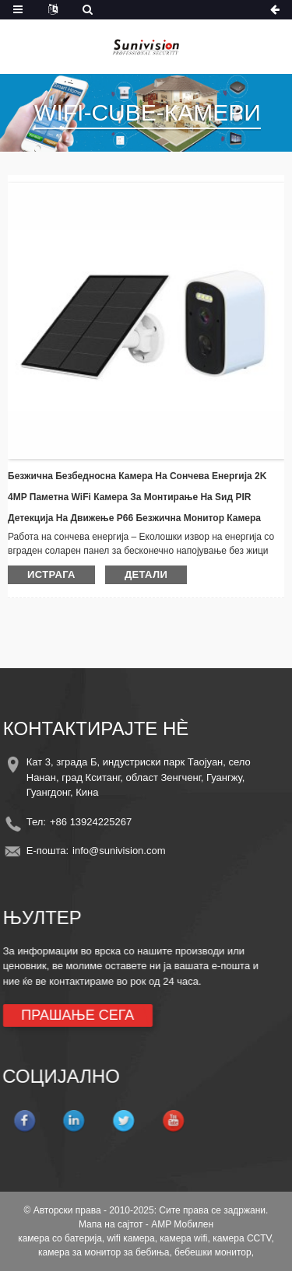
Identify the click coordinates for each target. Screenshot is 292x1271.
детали (146, 574)
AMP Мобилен (182, 1224)
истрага (51, 574)
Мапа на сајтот (111, 1224)
